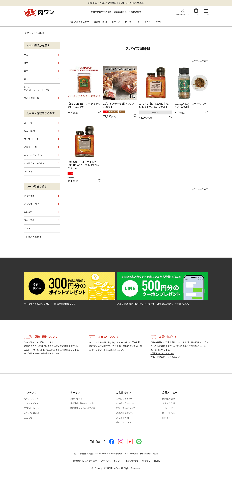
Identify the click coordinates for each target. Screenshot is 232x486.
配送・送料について (125, 408)
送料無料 (28, 212)
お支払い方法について (126, 403)
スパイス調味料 (31, 98)
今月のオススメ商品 (79, 21)
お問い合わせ (76, 398)
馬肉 (26, 79)
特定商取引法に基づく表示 (84, 460)
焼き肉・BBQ (100, 21)
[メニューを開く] (206, 10)
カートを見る (168, 412)
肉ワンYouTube (31, 412)
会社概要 (146, 460)
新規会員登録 (168, 398)
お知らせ (28, 417)
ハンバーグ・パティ (33, 155)
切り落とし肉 (30, 147)
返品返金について (124, 412)
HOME (26, 33)
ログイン (166, 417)
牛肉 (26, 54)
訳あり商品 (29, 220)
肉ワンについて (31, 398)
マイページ (167, 408)
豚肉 (26, 63)
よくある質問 (122, 417)
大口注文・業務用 (32, 236)
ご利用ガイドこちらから (162, 353)
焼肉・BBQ (29, 130)
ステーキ (116, 21)
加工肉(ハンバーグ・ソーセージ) (36, 89)
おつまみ (28, 171)
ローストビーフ (132, 21)
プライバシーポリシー (111, 460)
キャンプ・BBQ (31, 204)
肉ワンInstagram (32, 408)
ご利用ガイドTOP (124, 398)
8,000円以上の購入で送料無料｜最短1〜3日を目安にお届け (116, 2)
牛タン (147, 21)
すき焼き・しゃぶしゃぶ (35, 163)
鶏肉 (26, 71)
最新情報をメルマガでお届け (84, 408)
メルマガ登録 (168, 403)
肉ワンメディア (31, 403)
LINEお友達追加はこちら (82, 403)
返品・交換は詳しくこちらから (165, 357)
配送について (51, 345)
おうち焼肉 (29, 196)
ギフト (159, 21)
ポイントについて (124, 422)
